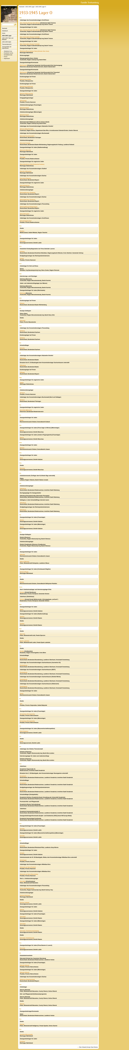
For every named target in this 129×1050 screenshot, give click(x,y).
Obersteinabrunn (25, 185)
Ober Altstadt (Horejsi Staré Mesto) (30, 23)
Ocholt (22, 258)
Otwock (22, 1004)
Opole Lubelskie (24, 641)
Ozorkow (22, 1041)
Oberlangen (23, 100)
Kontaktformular (8, 55)
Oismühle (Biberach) (26, 410)
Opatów (22, 623)
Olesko (22, 520)
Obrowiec (22, 241)
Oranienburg (23, 658)
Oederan (22, 331)
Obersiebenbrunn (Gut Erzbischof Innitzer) (32, 164)
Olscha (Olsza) (24, 572)
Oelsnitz (22, 348)
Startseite (4, 28)
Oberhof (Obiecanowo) (26, 93)
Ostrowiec (23, 916)
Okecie (22, 430)
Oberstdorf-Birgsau (25, 178)
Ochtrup (22, 251)
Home (3, 33)
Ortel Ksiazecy (24, 731)
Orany (21, 693)
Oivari (21, 420)
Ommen (22, 592)
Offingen (22, 372)
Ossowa (22, 828)
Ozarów (22, 1024)
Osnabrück (23, 776)
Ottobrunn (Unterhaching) (27, 979)
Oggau (22, 382)
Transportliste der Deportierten (6, 47)
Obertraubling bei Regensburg (28, 207)
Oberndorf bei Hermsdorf (27, 136)
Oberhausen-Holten (25, 79)
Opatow (22, 616)
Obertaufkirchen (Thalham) (27, 192)
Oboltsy (22, 231)
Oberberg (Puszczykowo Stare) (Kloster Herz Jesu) (34, 51)
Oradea (22, 651)
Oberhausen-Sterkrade (26, 86)
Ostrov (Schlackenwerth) (27, 888)
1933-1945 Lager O (40, 6)
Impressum (7, 58)
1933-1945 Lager (6, 35)
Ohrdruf (22, 400)
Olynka (22, 582)
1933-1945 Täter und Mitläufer (7, 38)
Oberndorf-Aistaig (25, 143)
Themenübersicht (6, 44)
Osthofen (22, 846)
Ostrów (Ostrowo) (25, 895)
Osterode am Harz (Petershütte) (29, 874)
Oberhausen (23, 65)
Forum (5, 56)
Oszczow (22, 948)
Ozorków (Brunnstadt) (26, 1034)
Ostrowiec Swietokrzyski (27, 938)
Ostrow (22, 909)
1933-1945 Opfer (6, 42)
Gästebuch (5, 31)
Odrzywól (22, 320)
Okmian (22, 448)
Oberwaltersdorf (24, 214)
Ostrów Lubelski (24, 902)
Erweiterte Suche (8, 53)
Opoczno (22, 634)
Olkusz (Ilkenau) (24, 561)
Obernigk (22, 157)
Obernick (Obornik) (25, 150)
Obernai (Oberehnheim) (26, 129)
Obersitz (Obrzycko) (25, 171)
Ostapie (22, 853)
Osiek (21, 741)
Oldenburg (23, 488)
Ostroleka (22, 881)
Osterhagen (23, 860)
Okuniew (22, 468)
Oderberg (22, 293)
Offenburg (23, 358)
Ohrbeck (22, 393)
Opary (21, 609)
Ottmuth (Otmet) (24, 965)
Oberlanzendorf (24, 108)
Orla (21, 704)
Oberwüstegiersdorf (25, 221)
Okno (21, 458)
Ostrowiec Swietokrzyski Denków (29, 931)
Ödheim (22, 303)
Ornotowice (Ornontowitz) (27, 714)
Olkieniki (22, 554)
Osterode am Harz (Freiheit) (28, 867)
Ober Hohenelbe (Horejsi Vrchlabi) (30, 37)
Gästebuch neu (8, 51)
